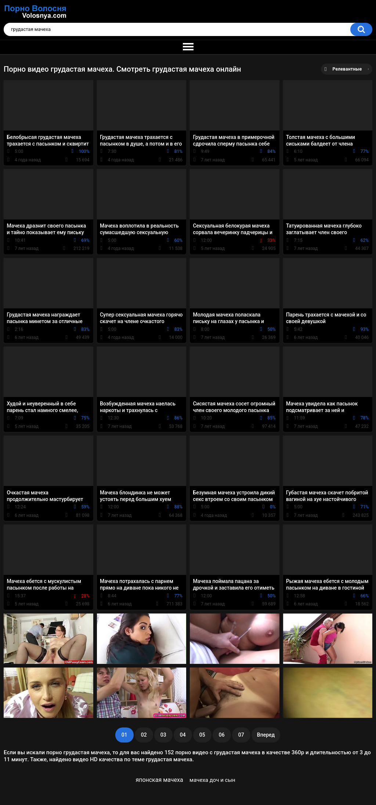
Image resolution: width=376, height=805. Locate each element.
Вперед (266, 735)
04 (183, 735)
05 (202, 735)
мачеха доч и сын (212, 780)
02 (144, 735)
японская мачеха (159, 779)
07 (241, 735)
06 (222, 735)
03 (163, 735)
